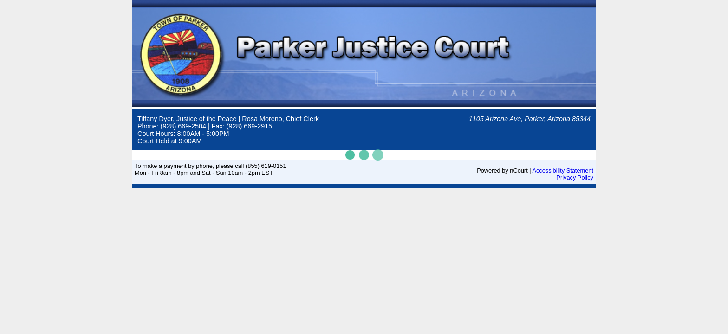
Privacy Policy (574, 177)
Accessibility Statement (562, 170)
